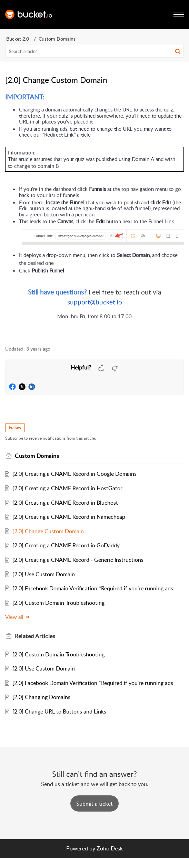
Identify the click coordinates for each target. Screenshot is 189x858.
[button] (177, 51)
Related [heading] (35, 636)
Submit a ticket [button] (94, 803)
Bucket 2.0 (17, 38)
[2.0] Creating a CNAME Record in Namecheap (68, 517)
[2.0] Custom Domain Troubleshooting (58, 603)
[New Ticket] (94, 803)
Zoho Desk (110, 848)
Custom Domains (57, 38)
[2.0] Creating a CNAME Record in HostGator (67, 488)
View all (17, 616)
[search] (94, 51)
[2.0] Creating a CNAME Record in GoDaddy (66, 545)
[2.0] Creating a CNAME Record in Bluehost (65, 502)
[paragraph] (94, 215)
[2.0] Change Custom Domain (48, 531)
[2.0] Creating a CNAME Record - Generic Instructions (77, 560)
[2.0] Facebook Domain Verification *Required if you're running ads (92, 588)
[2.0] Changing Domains (41, 697)
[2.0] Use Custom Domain (43, 574)
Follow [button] (15, 427)
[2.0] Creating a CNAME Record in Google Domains (74, 474)
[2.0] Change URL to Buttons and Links (59, 711)
